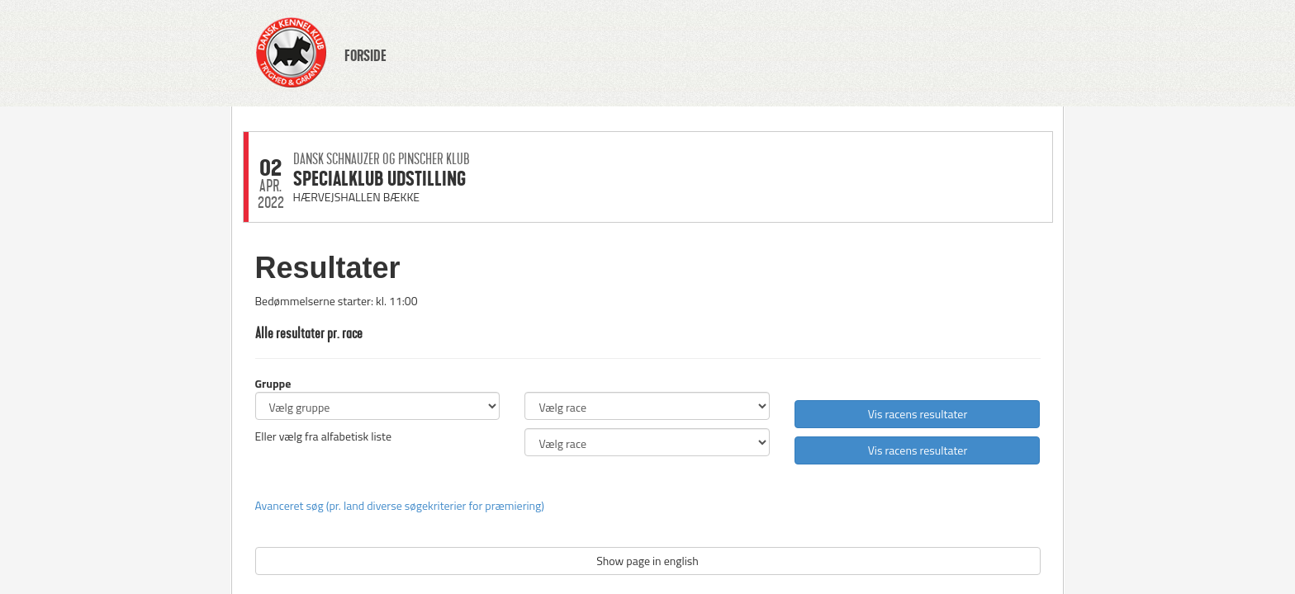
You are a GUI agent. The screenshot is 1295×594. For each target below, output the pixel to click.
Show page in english (647, 560)
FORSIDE (365, 56)
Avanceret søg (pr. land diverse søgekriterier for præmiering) (399, 505)
